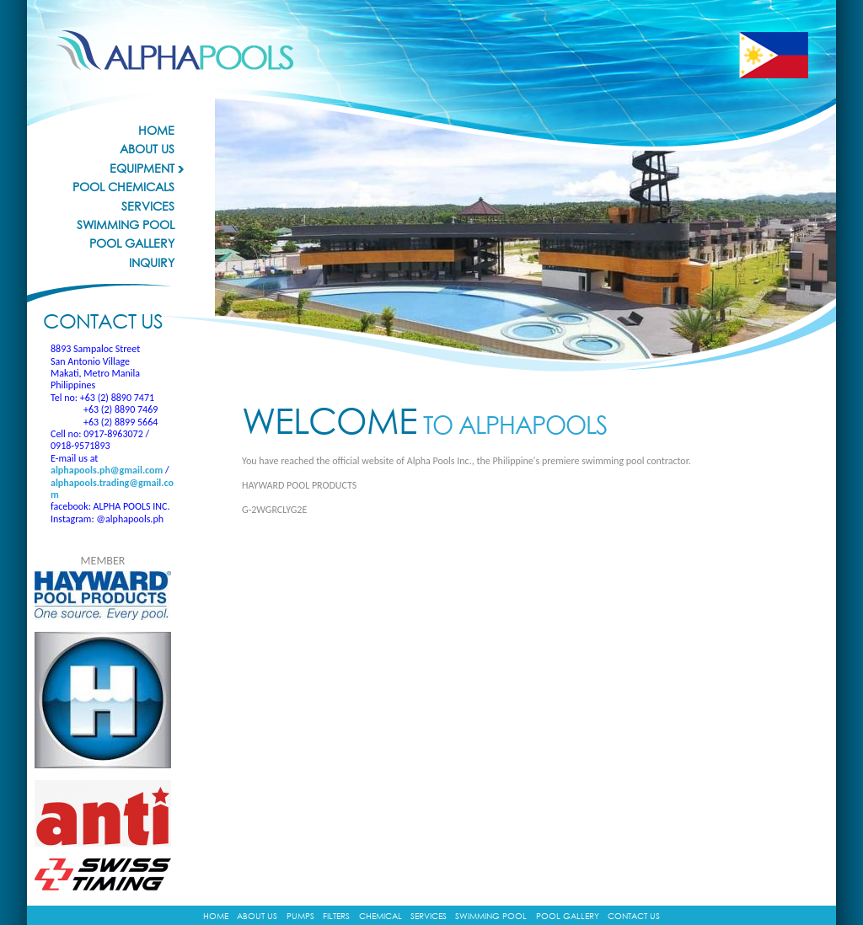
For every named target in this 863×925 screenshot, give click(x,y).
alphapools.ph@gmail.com (107, 470)
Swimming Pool (125, 225)
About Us (147, 149)
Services (147, 206)
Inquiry (151, 262)
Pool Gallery (131, 243)
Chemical (380, 916)
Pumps (300, 916)
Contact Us (634, 916)
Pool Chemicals (123, 187)
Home (156, 130)
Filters (336, 916)
